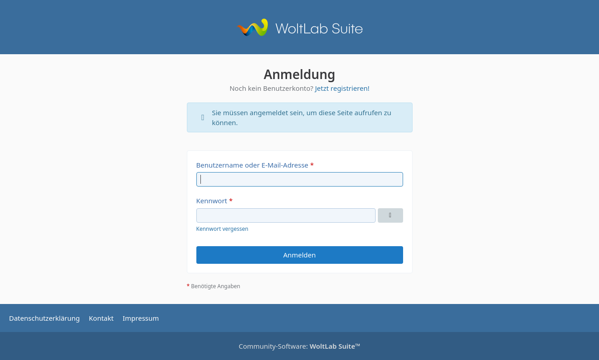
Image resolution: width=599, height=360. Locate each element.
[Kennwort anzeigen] (390, 215)
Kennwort (212, 200)
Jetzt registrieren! (342, 88)
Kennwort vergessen (222, 229)
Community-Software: (300, 346)
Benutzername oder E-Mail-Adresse (252, 164)
